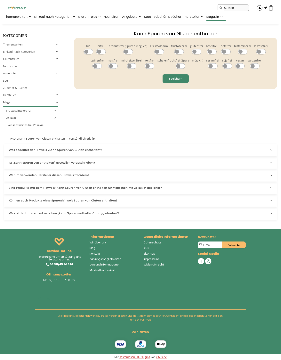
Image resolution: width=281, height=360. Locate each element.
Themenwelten (13, 44)
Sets (6, 80)
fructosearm (179, 46)
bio (88, 46)
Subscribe (234, 245)
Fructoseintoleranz (18, 110)
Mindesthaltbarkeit (102, 270)
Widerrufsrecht (154, 264)
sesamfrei (212, 60)
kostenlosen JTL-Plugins (134, 357)
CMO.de (161, 357)
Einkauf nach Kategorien (19, 51)
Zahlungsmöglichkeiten (105, 259)
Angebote (9, 73)
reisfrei (149, 60)
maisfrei (113, 60)
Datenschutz (152, 242)
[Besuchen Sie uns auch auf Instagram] (49, 299)
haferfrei (212, 46)
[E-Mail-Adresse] (210, 244)
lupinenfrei (97, 60)
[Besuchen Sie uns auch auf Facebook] (39, 299)
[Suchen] (236, 7)
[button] (259, 8)
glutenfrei (196, 46)
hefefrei (226, 46)
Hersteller (9, 95)
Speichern (175, 78)
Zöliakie (11, 118)
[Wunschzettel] (265, 8)
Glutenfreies (11, 59)
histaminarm (242, 46)
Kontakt (95, 254)
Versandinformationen (105, 264)
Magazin (8, 102)
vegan (240, 60)
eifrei (101, 46)
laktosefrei (261, 46)
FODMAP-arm (159, 46)
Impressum (151, 259)
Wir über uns (98, 242)
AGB (146, 248)
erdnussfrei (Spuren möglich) (128, 46)
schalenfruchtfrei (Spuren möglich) (180, 60)
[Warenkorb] (272, 8)
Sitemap (149, 254)
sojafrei (227, 60)
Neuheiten (10, 66)
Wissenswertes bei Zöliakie (26, 125)
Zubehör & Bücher (15, 88)
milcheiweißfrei (131, 60)
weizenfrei (254, 60)
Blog (92, 248)
